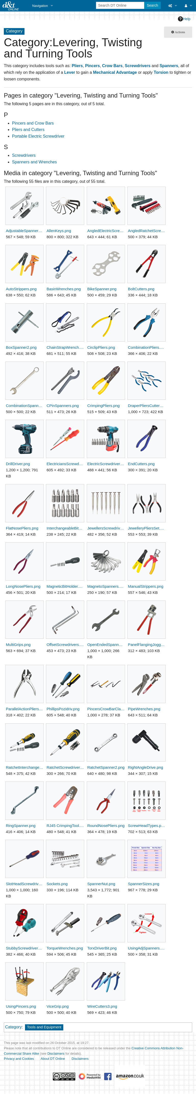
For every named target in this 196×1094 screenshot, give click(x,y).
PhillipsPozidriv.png (62, 709)
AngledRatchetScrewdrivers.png (146, 231)
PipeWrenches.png (144, 709)
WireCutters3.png (102, 1006)
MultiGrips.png (18, 644)
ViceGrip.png (57, 1006)
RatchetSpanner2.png (106, 767)
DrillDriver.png (18, 464)
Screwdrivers (138, 66)
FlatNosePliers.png (22, 528)
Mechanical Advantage (115, 72)
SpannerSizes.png (143, 884)
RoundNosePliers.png (106, 825)
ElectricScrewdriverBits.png (106, 464)
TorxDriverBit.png (102, 948)
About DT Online (53, 1059)
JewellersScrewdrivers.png (106, 528)
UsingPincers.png (21, 1006)
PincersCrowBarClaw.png (106, 709)
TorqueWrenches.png (64, 948)
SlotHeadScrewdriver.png (24, 884)
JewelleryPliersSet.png (146, 528)
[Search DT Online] (120, 5)
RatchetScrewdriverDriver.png (65, 767)
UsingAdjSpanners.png (146, 948)
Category (13, 1027)
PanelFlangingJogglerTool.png (146, 644)
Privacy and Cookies (19, 1059)
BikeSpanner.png (102, 289)
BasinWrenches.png (63, 289)
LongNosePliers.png (23, 586)
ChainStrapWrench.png (65, 347)
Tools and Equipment (44, 1027)
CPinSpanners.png (62, 405)
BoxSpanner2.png (21, 347)
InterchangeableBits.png (65, 528)
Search (152, 5)
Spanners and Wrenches (34, 162)
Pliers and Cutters (28, 129)
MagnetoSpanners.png (106, 586)
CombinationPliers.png (146, 347)
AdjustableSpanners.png (24, 231)
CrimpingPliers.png (103, 405)
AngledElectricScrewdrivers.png (106, 231)
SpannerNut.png (101, 884)
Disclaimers (56, 1053)
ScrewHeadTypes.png (146, 825)
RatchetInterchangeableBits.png (24, 767)
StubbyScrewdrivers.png (24, 948)
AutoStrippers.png (21, 289)
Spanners (169, 66)
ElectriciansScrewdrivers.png (65, 464)
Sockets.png (57, 884)
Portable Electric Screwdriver (38, 136)
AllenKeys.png (58, 231)
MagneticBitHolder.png (65, 586)
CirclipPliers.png (101, 347)
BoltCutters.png (141, 289)
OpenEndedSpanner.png (106, 644)
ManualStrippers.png (145, 586)
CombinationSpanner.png (24, 405)
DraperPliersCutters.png (146, 405)
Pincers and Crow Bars (33, 123)
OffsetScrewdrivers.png (65, 644)
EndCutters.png (141, 464)
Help (184, 18)
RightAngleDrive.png (145, 767)
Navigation (40, 6)
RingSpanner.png (20, 825)
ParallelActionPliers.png (24, 709)
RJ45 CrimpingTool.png (65, 825)
